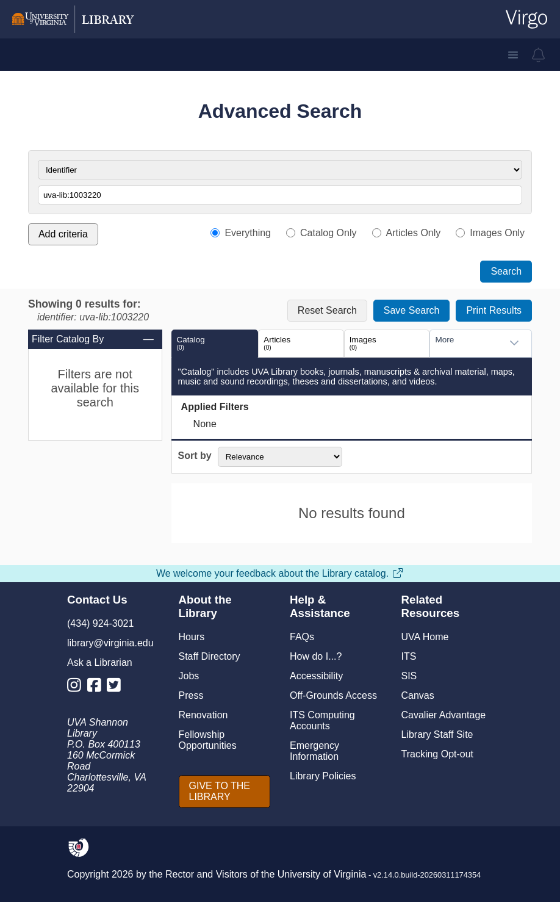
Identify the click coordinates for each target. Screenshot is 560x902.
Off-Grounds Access (333, 695)
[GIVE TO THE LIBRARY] (225, 791)
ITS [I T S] (409, 656)
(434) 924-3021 (100, 623)
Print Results (494, 310)
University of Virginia (322, 874)
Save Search (412, 310)
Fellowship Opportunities (208, 740)
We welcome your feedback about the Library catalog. (280, 573)
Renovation (203, 715)
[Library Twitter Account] (117, 687)
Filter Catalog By (94, 339)
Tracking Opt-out (437, 754)
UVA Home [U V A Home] (425, 637)
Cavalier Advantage (443, 715)
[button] (513, 54)
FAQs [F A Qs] (302, 637)
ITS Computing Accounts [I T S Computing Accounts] (322, 720)
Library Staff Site (437, 734)
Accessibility (316, 676)
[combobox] (468, 343)
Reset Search (327, 310)
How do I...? (316, 656)
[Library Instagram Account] (77, 687)
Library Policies (323, 776)
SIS (409, 676)
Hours (192, 637)
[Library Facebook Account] (97, 687)
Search (506, 271)
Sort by (195, 456)
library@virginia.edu (110, 643)
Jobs (189, 676)
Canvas (417, 695)
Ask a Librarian (99, 662)
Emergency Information (314, 751)
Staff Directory (209, 656)
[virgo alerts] (538, 55)
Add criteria (63, 234)
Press (191, 695)
